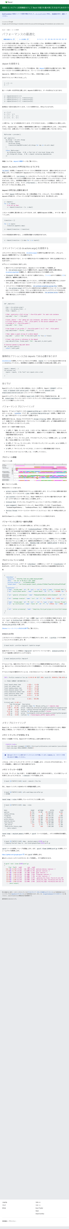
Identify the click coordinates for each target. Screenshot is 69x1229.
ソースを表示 (24, 39)
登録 (63, 14)
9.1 (46, 39)
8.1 (66, 39)
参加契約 (54, 14)
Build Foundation (6, 14)
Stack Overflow (40, 1213)
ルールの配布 (15, 30)
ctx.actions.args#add (12, 272)
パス (63, 275)
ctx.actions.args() (31, 253)
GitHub (4, 1208)
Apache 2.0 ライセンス (18, 894)
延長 (8, 30)
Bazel (3, 30)
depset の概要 (18, 161)
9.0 (49, 39)
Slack (37, 1211)
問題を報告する (9, 39)
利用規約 (4, 1221)
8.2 (63, 39)
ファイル (48, 275)
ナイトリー (40, 39)
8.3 (60, 39)
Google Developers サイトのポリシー (53, 894)
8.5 (54, 39)
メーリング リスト (40, 14)
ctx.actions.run (6, 361)
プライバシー (12, 1221)
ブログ (4, 1205)
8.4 (57, 39)
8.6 (52, 39)
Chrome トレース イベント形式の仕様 (14, 628)
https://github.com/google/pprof (12, 854)
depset (42, 68)
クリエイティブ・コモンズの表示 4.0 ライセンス (40, 892)
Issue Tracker (39, 1208)
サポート (38, 1205)
